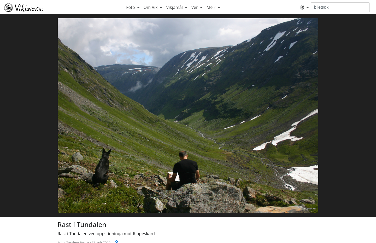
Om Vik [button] (151, 7)
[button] (304, 7)
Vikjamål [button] (175, 7)
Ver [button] (195, 7)
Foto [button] (131, 7)
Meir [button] (211, 7)
